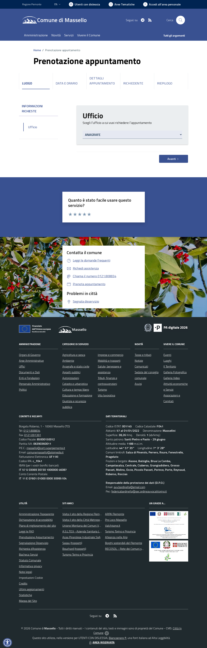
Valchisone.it (112, 525)
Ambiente (68, 360)
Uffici (22, 366)
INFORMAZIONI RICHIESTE (38, 109)
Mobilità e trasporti (109, 360)
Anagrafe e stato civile (75, 366)
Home (37, 50)
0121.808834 (32, 430)
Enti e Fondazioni (29, 378)
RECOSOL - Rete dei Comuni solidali (126, 549)
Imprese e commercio (110, 355)
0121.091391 (32, 435)
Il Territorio (169, 366)
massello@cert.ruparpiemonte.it (46, 448)
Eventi (167, 355)
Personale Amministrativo (34, 384)
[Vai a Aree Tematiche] (121, 4)
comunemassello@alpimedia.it (45, 452)
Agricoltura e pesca (73, 355)
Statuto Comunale (30, 560)
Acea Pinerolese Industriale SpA (81, 537)
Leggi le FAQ (26, 531)
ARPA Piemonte (114, 514)
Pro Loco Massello (116, 520)
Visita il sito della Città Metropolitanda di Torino (90, 520)
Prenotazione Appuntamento (36, 537)
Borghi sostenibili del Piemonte (123, 543)
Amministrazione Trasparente (36, 514)
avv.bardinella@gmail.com (129, 487)
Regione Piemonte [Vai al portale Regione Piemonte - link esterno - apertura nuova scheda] (31, 4)
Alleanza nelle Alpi (116, 537)
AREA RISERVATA (101, 642)
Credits (23, 583)
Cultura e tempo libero (75, 389)
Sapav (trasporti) (72, 543)
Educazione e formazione (77, 395)
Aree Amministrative (31, 360)
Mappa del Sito (28, 601)
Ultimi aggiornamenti (31, 589)
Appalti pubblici (71, 372)
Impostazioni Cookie (31, 577)
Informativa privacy (30, 566)
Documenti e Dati (29, 372)
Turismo (102, 389)
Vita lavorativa (106, 395)
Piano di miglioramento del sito (37, 525)
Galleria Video (171, 378)
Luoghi (167, 360)
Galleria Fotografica (175, 372)
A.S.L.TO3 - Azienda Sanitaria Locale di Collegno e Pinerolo (97, 531)
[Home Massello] (56, 20)
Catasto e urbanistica (75, 384)
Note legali (25, 572)
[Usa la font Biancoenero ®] (84, 4)
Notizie (139, 360)
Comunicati (141, 366)
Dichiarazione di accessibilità (36, 520)
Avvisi (138, 384)
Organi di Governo (29, 355)
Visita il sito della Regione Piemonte (83, 514)
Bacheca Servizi (28, 554)
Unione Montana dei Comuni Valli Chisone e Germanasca (96, 525)
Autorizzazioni (70, 378)
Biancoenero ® (117, 638)
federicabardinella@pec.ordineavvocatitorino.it (139, 491)
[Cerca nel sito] (180, 20)
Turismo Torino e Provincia (77, 554)
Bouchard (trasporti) (74, 549)
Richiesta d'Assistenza (32, 549)
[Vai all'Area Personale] (162, 4)
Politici (23, 389)
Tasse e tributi (143, 355)
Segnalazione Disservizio (33, 543)
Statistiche (25, 595)
